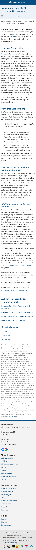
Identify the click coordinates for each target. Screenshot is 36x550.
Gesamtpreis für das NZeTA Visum (19, 265)
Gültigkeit (4, 461)
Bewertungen (6, 495)
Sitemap (4, 522)
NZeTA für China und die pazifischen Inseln (16, 312)
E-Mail (5, 331)
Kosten (3, 467)
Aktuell (3, 479)
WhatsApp (6, 339)
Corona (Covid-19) (7, 473)
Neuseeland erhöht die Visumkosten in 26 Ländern (16, 307)
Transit (3, 470)
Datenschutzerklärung (9, 501)
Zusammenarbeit (7, 504)
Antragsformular (7, 458)
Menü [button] (10, 16)
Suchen (4, 519)
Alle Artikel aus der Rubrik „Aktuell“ (13, 320)
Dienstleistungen (11, 416)
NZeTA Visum (16, 37)
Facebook (6, 335)
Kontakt (4, 507)
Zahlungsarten (6, 525)
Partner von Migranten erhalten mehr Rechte (17, 316)
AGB (2, 498)
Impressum (5, 510)
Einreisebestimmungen (9, 464)
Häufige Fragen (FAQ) (8, 476)
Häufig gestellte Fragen (9, 488)
